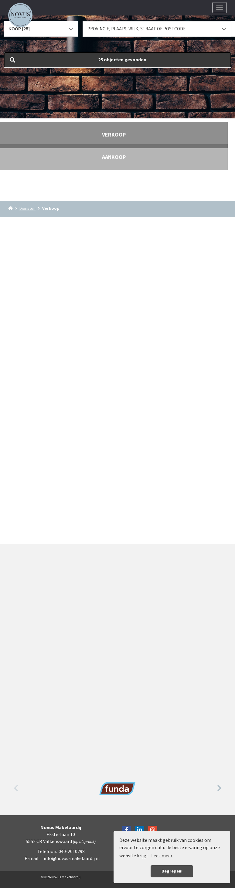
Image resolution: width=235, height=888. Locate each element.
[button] (117, 60)
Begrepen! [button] (172, 871)
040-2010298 (72, 851)
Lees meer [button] (161, 855)
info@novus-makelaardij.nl (72, 858)
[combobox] (41, 26)
